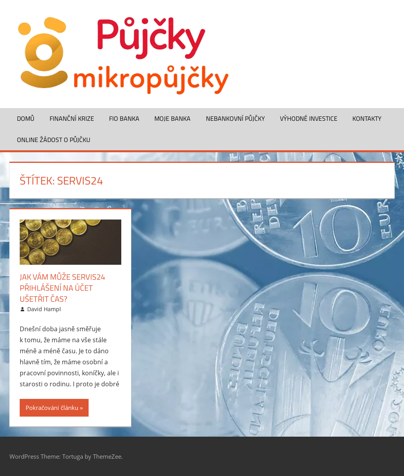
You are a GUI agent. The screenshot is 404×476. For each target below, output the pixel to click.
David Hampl (44, 309)
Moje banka (172, 118)
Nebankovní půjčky (235, 118)
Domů (25, 118)
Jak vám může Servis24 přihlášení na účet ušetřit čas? (62, 288)
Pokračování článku (52, 407)
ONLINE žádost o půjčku (53, 139)
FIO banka (124, 118)
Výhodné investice (308, 118)
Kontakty (367, 118)
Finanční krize (72, 118)
